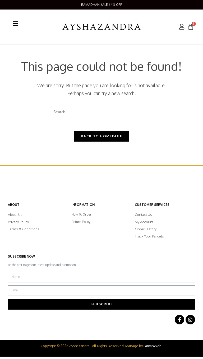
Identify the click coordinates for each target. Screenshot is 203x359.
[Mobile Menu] (15, 23)
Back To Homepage (101, 138)
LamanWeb (153, 348)
